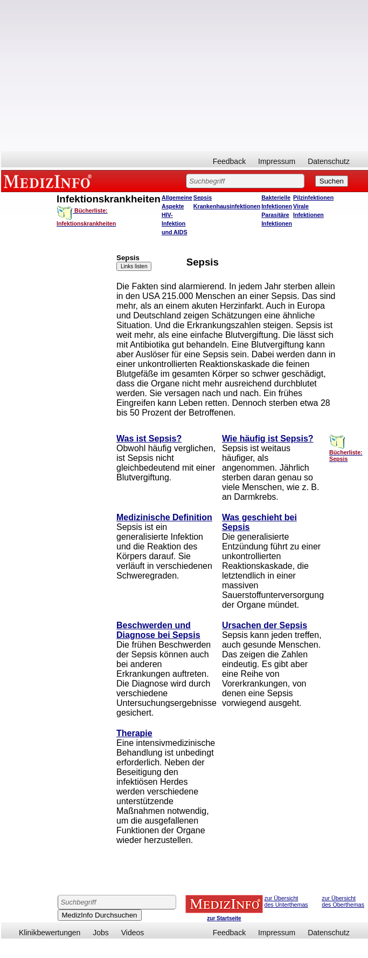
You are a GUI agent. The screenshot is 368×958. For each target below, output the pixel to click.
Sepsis (202, 197)
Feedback (229, 161)
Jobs (101, 932)
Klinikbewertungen (49, 932)
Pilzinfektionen (313, 197)
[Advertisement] (184, 75)
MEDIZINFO (49, 181)
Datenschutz (329, 161)
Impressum (276, 161)
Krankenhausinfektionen (226, 206)
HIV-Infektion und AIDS (175, 223)
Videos (132, 932)
